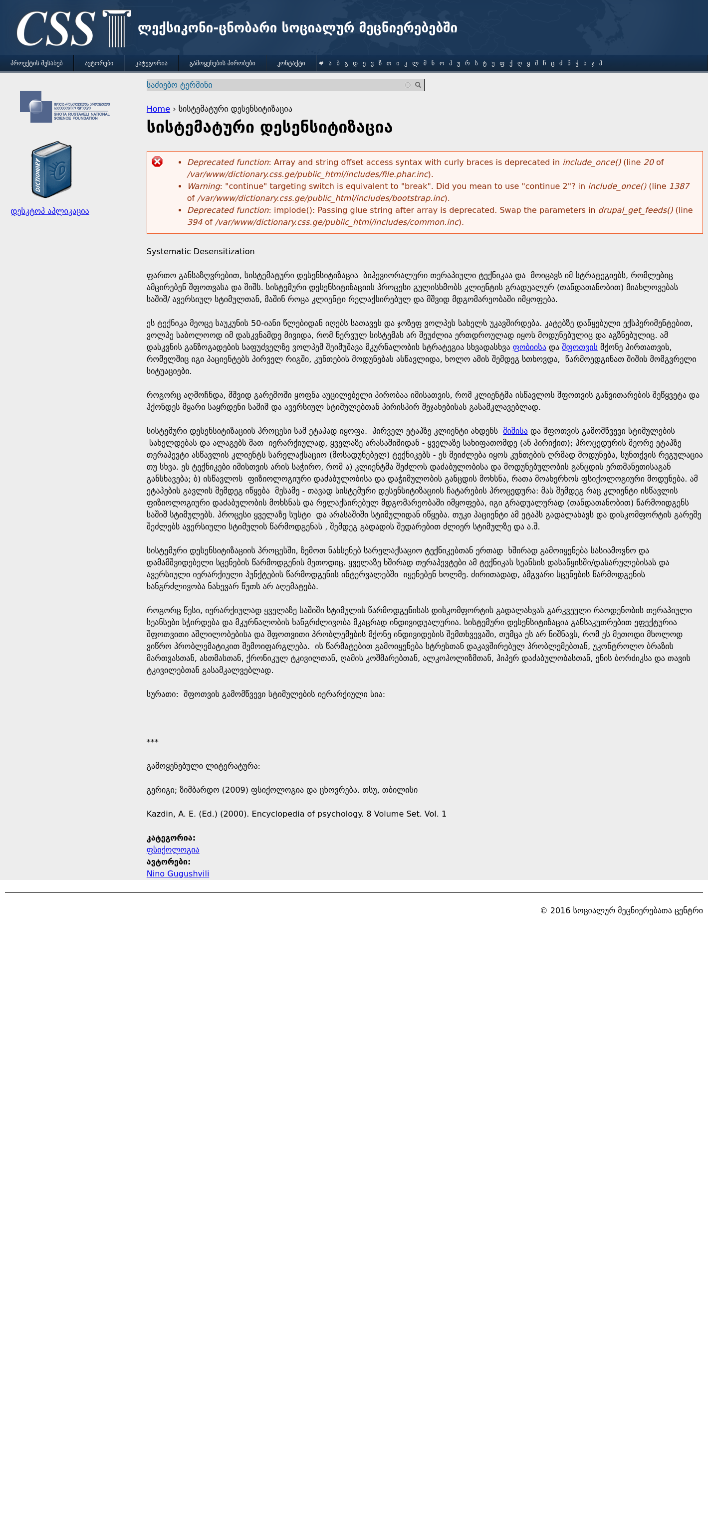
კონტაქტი (291, 63)
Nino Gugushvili (178, 873)
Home (158, 109)
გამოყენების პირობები (222, 63)
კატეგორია (151, 63)
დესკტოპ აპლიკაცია (49, 211)
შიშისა (515, 431)
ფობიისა (529, 347)
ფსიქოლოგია (173, 850)
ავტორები (99, 63)
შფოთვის (580, 347)
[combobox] (280, 85)
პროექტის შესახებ (36, 63)
